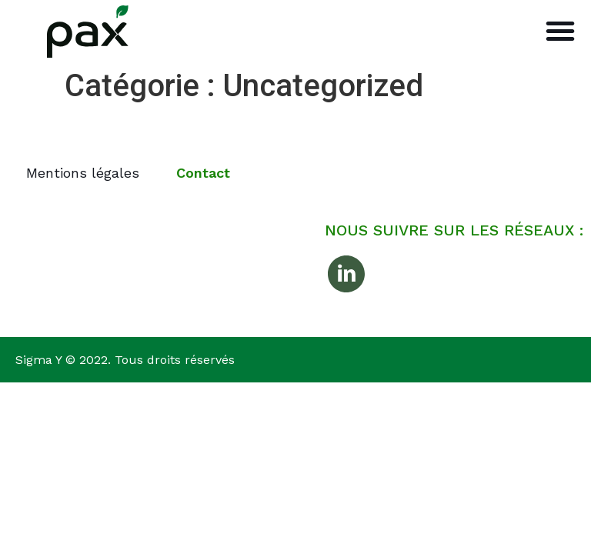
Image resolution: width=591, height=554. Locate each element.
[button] (560, 31)
